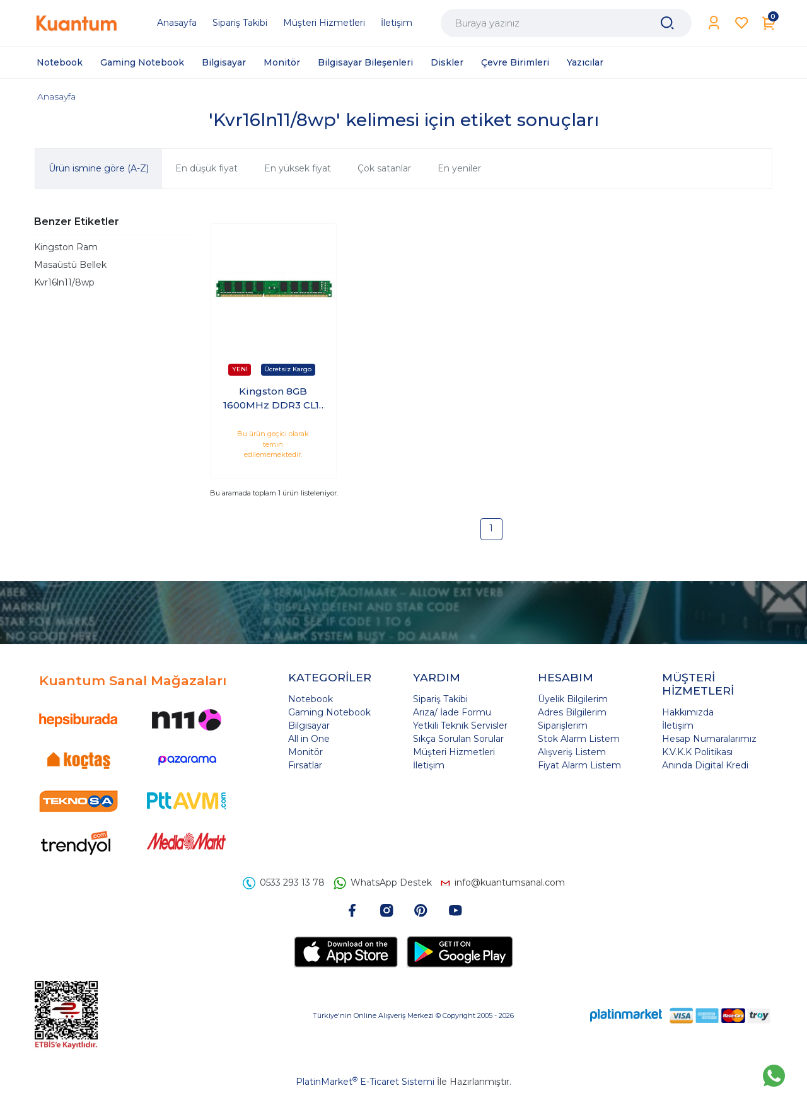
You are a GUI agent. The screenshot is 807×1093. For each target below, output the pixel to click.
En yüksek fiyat (297, 168)
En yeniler (459, 168)
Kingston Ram (66, 247)
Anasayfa (56, 96)
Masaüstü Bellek (70, 264)
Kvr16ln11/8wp (64, 282)
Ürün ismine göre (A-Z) (99, 168)
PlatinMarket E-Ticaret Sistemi (365, 1081)
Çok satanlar (384, 168)
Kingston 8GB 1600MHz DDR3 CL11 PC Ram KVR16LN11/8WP (273, 399)
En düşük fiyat (206, 168)
